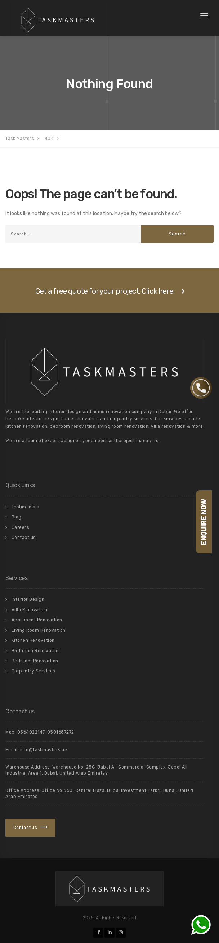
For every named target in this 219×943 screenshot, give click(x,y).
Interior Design (28, 599)
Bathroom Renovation (36, 650)
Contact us (24, 537)
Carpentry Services (33, 671)
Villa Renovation (30, 609)
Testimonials (25, 506)
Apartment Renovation (37, 619)
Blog (17, 517)
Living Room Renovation (39, 630)
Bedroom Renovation (35, 660)
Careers (20, 527)
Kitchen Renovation (33, 640)
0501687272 (60, 732)
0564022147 (31, 732)
